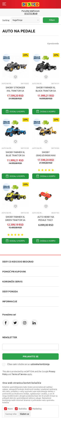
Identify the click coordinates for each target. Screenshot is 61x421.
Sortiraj (5, 20)
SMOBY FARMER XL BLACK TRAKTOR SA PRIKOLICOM (46, 90)
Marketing (37, 409)
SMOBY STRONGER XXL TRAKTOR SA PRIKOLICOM (15, 90)
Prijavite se (30, 356)
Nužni (10, 409)
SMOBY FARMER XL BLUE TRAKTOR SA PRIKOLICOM (15, 155)
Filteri (50, 20)
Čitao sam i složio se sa (28, 364)
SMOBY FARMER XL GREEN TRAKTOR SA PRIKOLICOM (15, 220)
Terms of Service (19, 374)
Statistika (22, 409)
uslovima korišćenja (39, 364)
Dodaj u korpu (15, 112)
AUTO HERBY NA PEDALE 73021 (45, 218)
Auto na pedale (8, 83)
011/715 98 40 (30, 13)
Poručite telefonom (31, 11)
